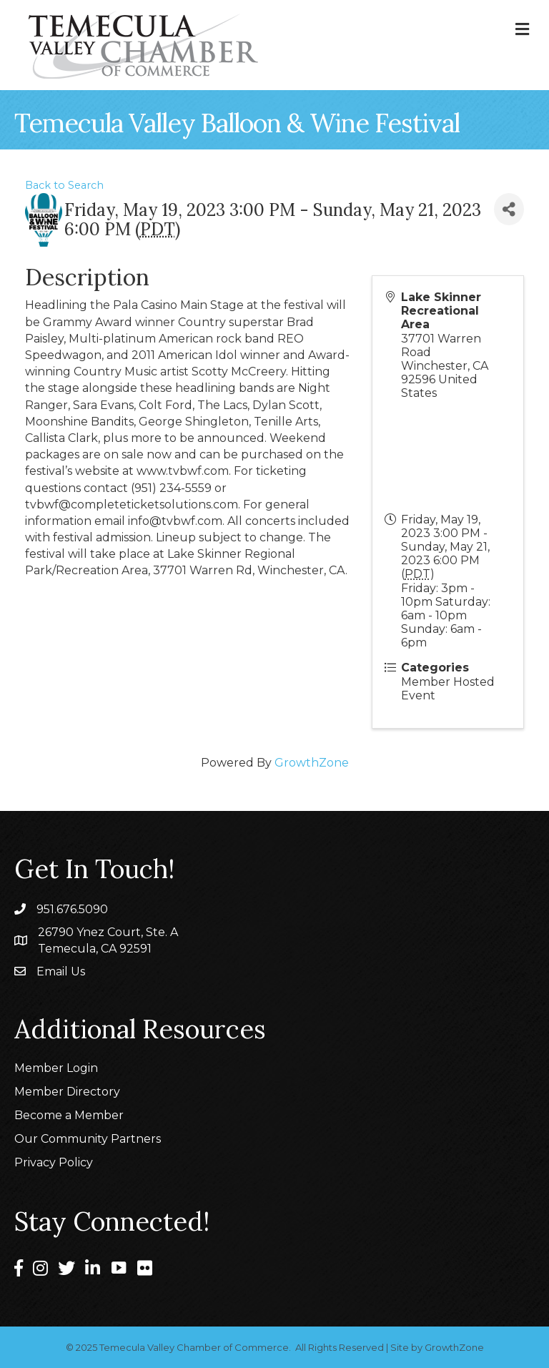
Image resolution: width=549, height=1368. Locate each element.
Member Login (56, 1068)
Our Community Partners (87, 1139)
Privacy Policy (53, 1162)
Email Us (60, 971)
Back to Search (64, 185)
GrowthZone (311, 762)
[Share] (509, 209)
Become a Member (69, 1115)
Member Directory (67, 1091)
